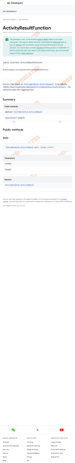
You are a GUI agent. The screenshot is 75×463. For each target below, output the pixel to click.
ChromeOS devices (58, 449)
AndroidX (56, 42)
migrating (40, 48)
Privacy (29, 457)
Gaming (30, 442)
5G (28, 461)
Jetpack (19, 45)
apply (7, 118)
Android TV (55, 457)
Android (6, 442)
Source (5, 453)
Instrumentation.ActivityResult (38, 84)
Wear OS (54, 446)
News (5, 457)
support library (42, 39)
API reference (10, 11)
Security (6, 449)
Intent (14, 118)
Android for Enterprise (11, 446)
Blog (4, 461)
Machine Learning (33, 446)
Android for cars (57, 453)
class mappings (27, 53)
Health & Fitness (32, 449)
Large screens (56, 442)
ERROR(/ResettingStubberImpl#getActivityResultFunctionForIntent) (34, 87)
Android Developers (9, 19)
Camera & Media (33, 453)
